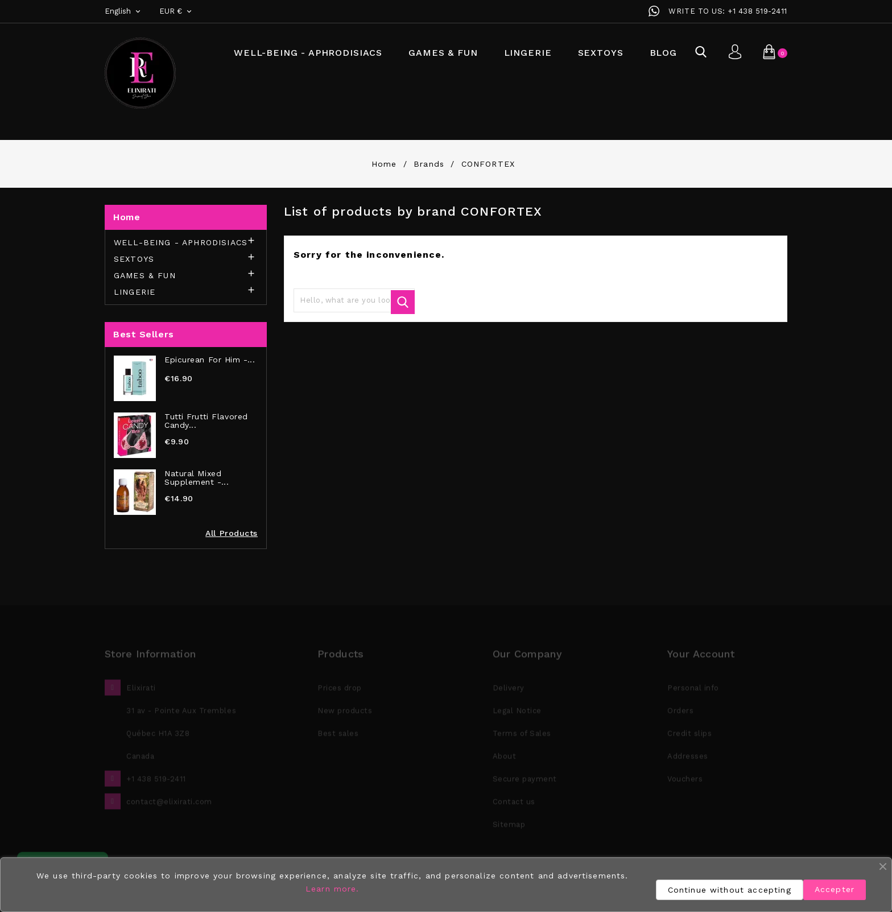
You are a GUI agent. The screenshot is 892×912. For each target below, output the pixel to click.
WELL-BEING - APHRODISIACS (308, 52)
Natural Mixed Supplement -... (196, 477)
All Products (231, 533)
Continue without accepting (729, 889)
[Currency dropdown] (176, 11)
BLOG (663, 52)
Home (126, 217)
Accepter (834, 889)
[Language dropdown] (123, 11)
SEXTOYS (600, 52)
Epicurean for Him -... (209, 360)
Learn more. (332, 888)
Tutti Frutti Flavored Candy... (206, 421)
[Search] (354, 300)
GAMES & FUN (442, 52)
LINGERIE (528, 52)
